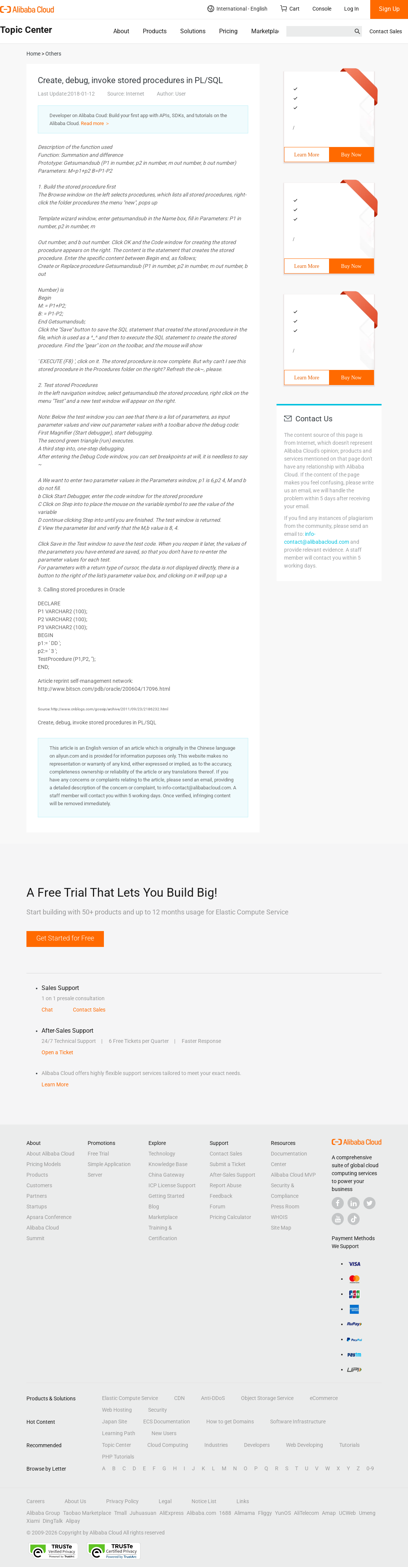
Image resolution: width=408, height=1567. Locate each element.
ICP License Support (172, 1185)
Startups (36, 1206)
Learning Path (118, 1433)
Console (321, 9)
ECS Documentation (166, 1421)
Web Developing (304, 1445)
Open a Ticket (57, 1052)
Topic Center (116, 1445)
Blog (153, 1206)
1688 (225, 1513)
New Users (163, 1433)
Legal (165, 1501)
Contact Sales (385, 31)
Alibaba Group (43, 1513)
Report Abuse (225, 1185)
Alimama (244, 1513)
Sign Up (389, 8)
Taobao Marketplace (87, 1513)
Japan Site (114, 1421)
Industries (216, 1445)
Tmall (120, 1513)
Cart (290, 8)
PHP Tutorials (118, 1457)
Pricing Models (43, 1164)
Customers (39, 1185)
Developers (257, 1445)
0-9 (370, 1468)
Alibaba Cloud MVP (293, 1175)
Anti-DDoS (213, 1398)
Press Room (285, 1206)
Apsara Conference (48, 1217)
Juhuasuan (143, 1513)
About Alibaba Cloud (50, 1154)
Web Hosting (117, 1410)
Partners (36, 1196)
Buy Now (351, 155)
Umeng (367, 1513)
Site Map (281, 1228)
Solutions (193, 31)
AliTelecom (306, 1513)
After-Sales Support (232, 1175)
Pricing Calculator (230, 1217)
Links (242, 1501)
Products (155, 31)
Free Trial (98, 1154)
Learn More (306, 155)
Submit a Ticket (228, 1164)
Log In (351, 9)
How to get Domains (230, 1421)
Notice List (204, 1501)
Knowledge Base (167, 1164)
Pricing (228, 31)
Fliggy (265, 1513)
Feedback (221, 1196)
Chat (47, 1010)
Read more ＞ (95, 123)
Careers (35, 1501)
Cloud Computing (167, 1445)
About (121, 31)
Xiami (33, 1521)
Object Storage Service (267, 1398)
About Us (75, 1501)
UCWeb (347, 1513)
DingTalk (53, 1521)
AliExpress (171, 1513)
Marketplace (267, 31)
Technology (161, 1154)
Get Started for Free (65, 938)
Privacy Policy (122, 1501)
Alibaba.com (201, 1513)
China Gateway (166, 1175)
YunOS (283, 1513)
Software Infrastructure (298, 1421)
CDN (179, 1398)
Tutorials (349, 1445)
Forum (217, 1206)
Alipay (73, 1521)
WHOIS (279, 1217)
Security (157, 1410)
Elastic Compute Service (130, 1398)
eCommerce (324, 1398)
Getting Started (166, 1196)
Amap (329, 1513)
